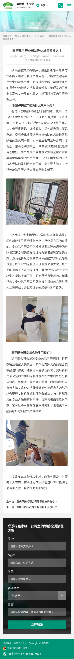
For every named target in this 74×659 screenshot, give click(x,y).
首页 (17, 36)
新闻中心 (26, 36)
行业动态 (39, 36)
